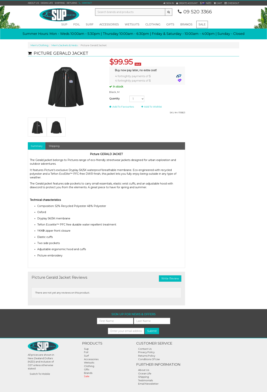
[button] (169, 3)
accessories (109, 24)
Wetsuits (89, 362)
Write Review (170, 278)
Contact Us (144, 348)
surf (89, 24)
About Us (33, 3)
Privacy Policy (146, 352)
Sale (202, 24)
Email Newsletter (148, 383)
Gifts (86, 369)
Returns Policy (146, 355)
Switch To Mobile (40, 373)
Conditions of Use (149, 359)
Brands (186, 24)
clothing (152, 24)
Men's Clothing (39, 45)
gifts (170, 24)
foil (76, 24)
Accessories (91, 359)
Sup (86, 348)
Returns (72, 3)
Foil (86, 352)
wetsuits (132, 24)
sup (64, 24)
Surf (86, 355)
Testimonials (145, 380)
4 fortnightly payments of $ (148, 76)
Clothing (89, 366)
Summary (36, 145)
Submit (152, 331)
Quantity (114, 98)
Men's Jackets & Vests (65, 45)
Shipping (60, 3)
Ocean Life (47, 3)
